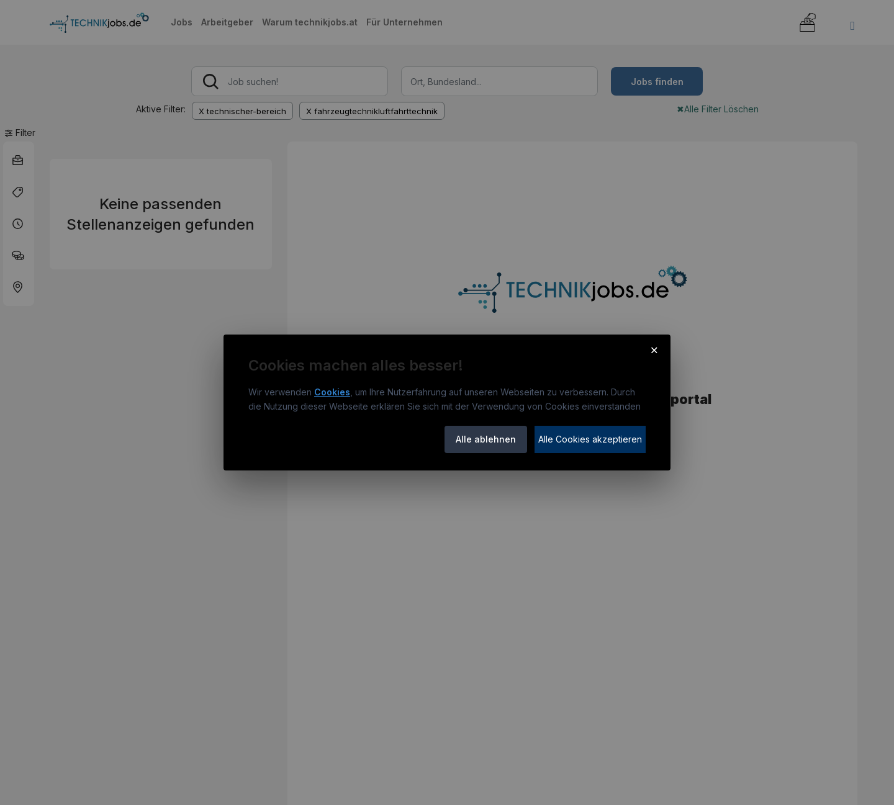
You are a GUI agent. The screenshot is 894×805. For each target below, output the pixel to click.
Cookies (332, 392)
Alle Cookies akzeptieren (590, 439)
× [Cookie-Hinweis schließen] (654, 349)
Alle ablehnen (486, 439)
